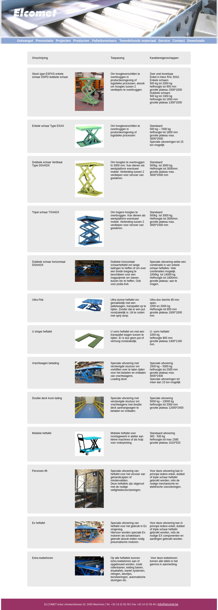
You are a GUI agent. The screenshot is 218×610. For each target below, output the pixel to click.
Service (164, 40)
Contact (179, 40)
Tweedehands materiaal (137, 40)
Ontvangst (25, 40)
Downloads (196, 40)
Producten (81, 40)
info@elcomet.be (168, 604)
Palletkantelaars (104, 40)
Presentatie (44, 40)
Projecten (63, 40)
